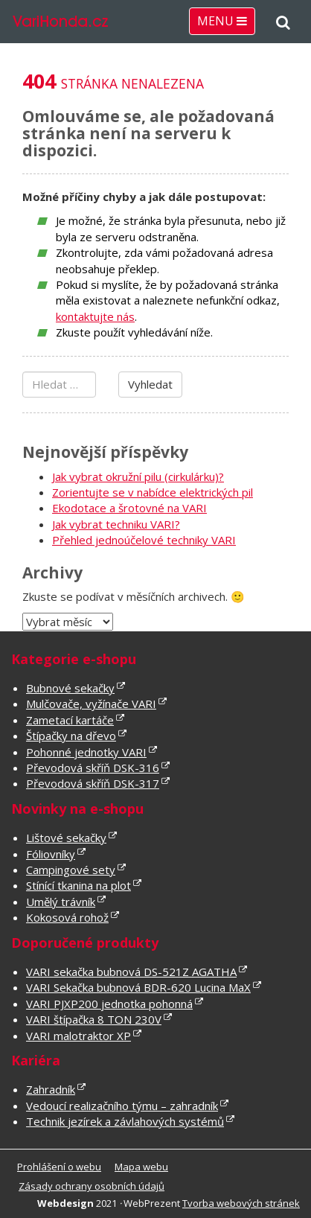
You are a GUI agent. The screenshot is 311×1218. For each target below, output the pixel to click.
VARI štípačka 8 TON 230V (93, 1019)
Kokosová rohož (67, 917)
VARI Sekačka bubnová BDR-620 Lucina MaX (138, 987)
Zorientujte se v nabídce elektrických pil (152, 492)
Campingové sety (70, 869)
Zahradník (50, 1089)
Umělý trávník (60, 901)
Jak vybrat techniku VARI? (116, 524)
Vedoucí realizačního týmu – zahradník (122, 1105)
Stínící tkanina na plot (78, 885)
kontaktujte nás (95, 316)
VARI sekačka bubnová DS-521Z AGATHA (131, 971)
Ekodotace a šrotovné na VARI (129, 507)
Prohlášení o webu (59, 1166)
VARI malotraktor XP (78, 1035)
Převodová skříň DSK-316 (92, 767)
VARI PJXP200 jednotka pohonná (109, 1003)
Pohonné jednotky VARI (86, 751)
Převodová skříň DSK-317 (92, 783)
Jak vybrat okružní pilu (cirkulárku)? (138, 476)
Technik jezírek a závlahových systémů (125, 1121)
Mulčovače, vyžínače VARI (91, 703)
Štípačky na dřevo (71, 735)
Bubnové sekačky (70, 687)
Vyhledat (150, 384)
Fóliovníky (50, 853)
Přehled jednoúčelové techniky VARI (144, 539)
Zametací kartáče (70, 719)
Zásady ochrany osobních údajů (91, 1186)
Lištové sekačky (66, 837)
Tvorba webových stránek (241, 1203)
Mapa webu (141, 1166)
